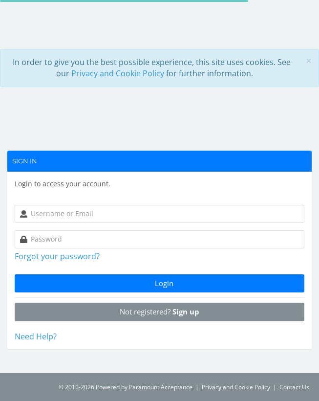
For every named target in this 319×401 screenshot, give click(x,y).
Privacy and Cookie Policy (117, 73)
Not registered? (159, 311)
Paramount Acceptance (160, 387)
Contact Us (294, 387)
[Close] (309, 61)
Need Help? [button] (36, 336)
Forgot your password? (57, 256)
